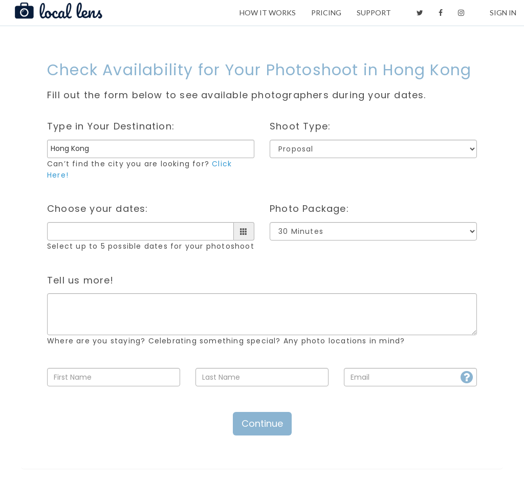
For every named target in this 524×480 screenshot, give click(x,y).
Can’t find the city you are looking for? (139, 169)
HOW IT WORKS (267, 12)
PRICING (326, 12)
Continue (262, 423)
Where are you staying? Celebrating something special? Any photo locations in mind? (226, 341)
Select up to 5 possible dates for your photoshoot (150, 246)
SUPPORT (374, 12)
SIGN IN (503, 12)
